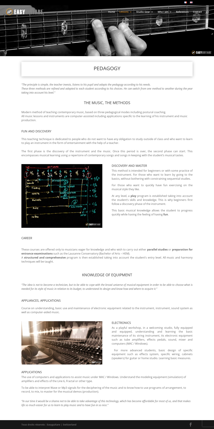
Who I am (163, 12)
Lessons (124, 12)
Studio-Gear (143, 12)
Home (111, 12)
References (182, 12)
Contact (197, 12)
